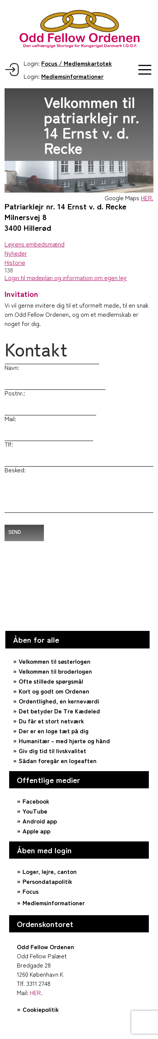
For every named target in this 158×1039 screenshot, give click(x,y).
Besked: (15, 470)
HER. (147, 197)
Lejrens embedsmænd (34, 243)
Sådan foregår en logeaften (58, 760)
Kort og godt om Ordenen (54, 691)
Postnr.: (15, 393)
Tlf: (9, 444)
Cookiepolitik (41, 1009)
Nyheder (16, 253)
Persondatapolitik (47, 881)
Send (14, 531)
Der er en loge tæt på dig (54, 731)
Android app (40, 821)
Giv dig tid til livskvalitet (52, 750)
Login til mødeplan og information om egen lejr (66, 277)
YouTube (35, 811)
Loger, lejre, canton (50, 871)
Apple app (36, 831)
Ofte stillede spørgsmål (51, 681)
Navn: (12, 367)
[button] (144, 69)
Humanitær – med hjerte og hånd (64, 741)
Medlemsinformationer (54, 902)
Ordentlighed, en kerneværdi (59, 701)
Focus (31, 891)
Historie (15, 262)
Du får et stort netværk (51, 721)
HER (35, 992)
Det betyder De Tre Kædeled (59, 711)
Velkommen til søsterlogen (54, 661)
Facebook (36, 801)
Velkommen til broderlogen (55, 671)
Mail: (10, 418)
